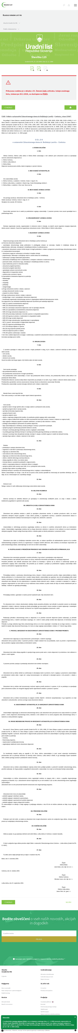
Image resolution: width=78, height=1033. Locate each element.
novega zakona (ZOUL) (19, 1021)
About (50, 1002)
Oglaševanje (44, 1009)
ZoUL (44, 91)
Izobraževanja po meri (47, 977)
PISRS (45, 94)
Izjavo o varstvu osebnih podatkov (52, 959)
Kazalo (8, 107)
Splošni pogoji (45, 1011)
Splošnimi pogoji (32, 959)
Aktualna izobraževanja (47, 974)
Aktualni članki (6, 1002)
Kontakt (43, 1004)
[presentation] (39, 951)
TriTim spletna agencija (29, 1030)
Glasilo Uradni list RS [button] (11, 23)
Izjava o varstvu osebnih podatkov (50, 1014)
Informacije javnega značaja (48, 1007)
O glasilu (4, 976)
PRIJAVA (39, 939)
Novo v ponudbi (6, 988)
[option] (39, 57)
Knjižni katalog (6, 993)
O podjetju (44, 1002)
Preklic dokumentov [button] (11, 29)
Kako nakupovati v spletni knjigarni (11, 990)
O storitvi (43, 988)
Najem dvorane (45, 979)
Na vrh (68, 902)
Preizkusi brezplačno (46, 990)
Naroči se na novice (7, 1004)
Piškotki (14, 1030)
